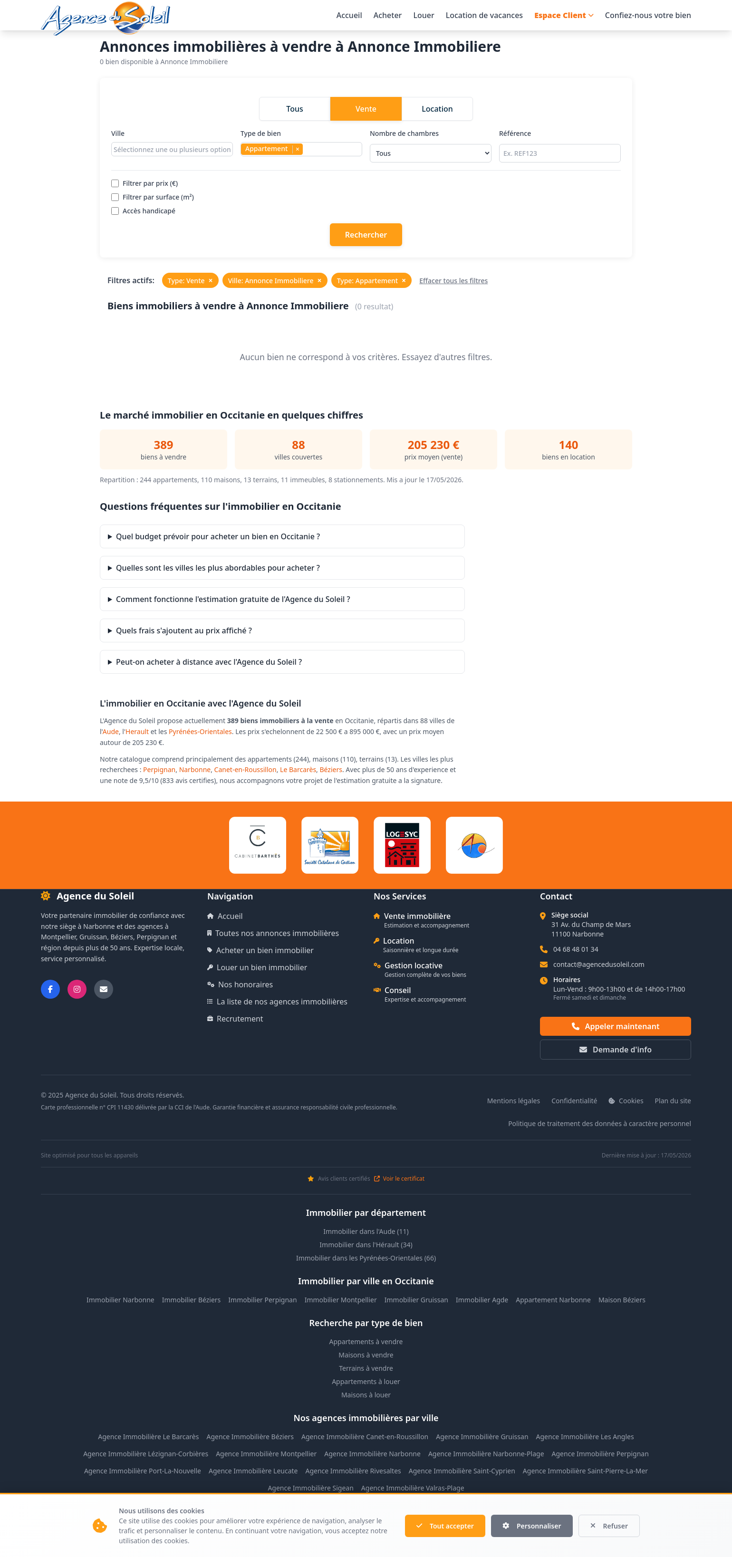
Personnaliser (531, 1525)
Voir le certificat (399, 1179)
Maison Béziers (621, 1299)
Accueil (349, 15)
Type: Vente (190, 280)
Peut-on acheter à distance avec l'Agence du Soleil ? (209, 662)
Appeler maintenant (616, 1026)
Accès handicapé (143, 210)
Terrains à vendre (366, 1368)
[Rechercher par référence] (560, 153)
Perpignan (159, 769)
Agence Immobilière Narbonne (372, 1453)
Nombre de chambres (430, 145)
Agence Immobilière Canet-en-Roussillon (364, 1436)
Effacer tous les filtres (453, 280)
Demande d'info (615, 1049)
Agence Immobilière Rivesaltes (353, 1470)
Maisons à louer (366, 1394)
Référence (560, 145)
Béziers (331, 769)
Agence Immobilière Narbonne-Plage (486, 1453)
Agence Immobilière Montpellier (266, 1453)
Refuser (609, 1525)
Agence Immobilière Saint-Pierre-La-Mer (585, 1470)
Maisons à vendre (366, 1354)
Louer (423, 15)
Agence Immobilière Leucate (253, 1470)
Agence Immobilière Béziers (250, 1436)
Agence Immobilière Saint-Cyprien (462, 1470)
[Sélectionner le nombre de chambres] (430, 153)
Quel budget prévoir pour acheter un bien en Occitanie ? (218, 536)
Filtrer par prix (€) (144, 183)
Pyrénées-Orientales (200, 731)
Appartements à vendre (366, 1341)
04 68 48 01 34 (575, 949)
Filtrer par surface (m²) (152, 196)
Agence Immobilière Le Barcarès (148, 1436)
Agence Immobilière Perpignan (600, 1453)
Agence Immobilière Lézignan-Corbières (145, 1453)
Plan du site (673, 1100)
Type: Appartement (371, 280)
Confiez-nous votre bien (648, 15)
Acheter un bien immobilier (260, 950)
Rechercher (366, 234)
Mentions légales (513, 1100)
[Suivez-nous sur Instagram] (77, 989)
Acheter (388, 15)
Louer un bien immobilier (257, 967)
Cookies (625, 1100)
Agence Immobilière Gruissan (482, 1436)
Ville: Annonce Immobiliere (275, 280)
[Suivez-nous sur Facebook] (50, 989)
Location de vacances (484, 15)
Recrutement (235, 1018)
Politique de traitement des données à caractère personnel (599, 1123)
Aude (111, 731)
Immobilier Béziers (191, 1299)
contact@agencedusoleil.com (599, 964)
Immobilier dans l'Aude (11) (366, 1231)
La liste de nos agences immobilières (277, 1001)
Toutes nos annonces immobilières (273, 933)
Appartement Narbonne (553, 1299)
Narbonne (195, 769)
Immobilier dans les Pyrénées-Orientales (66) (366, 1257)
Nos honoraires (240, 984)
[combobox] (172, 149)
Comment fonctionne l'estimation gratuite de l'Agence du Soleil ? (233, 599)
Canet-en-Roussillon (245, 769)
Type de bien (301, 145)
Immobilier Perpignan (262, 1299)
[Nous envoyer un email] (103, 989)
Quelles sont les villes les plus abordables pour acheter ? (218, 568)
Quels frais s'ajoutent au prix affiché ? (184, 630)
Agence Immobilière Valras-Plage (412, 1487)
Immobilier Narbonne (120, 1299)
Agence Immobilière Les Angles (585, 1436)
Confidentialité (574, 1100)
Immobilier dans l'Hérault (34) (365, 1244)
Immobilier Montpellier (341, 1299)
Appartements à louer (366, 1381)
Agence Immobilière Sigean (310, 1487)
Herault (137, 731)
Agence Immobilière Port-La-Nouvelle (142, 1470)
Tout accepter (445, 1525)
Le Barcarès (298, 769)
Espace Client (564, 15)
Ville (172, 145)
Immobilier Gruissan (416, 1299)
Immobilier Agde (482, 1299)
